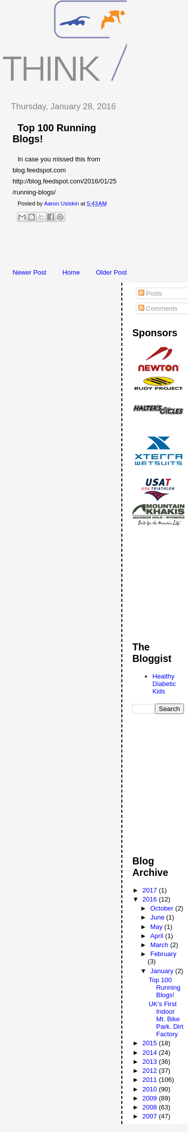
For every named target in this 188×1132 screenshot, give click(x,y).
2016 (150, 899)
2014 (150, 1052)
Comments (157, 308)
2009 (150, 1098)
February (163, 954)
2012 (150, 1070)
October (162, 908)
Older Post (111, 272)
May (157, 927)
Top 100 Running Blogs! (164, 987)
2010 (150, 1089)
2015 (150, 1043)
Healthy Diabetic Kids (164, 683)
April (157, 936)
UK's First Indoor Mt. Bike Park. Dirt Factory (165, 1019)
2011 (150, 1079)
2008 (150, 1107)
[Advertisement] (95, 248)
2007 (150, 1116)
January (162, 971)
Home (71, 272)
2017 (150, 890)
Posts (150, 293)
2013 (150, 1061)
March (160, 945)
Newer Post (29, 272)
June (158, 917)
